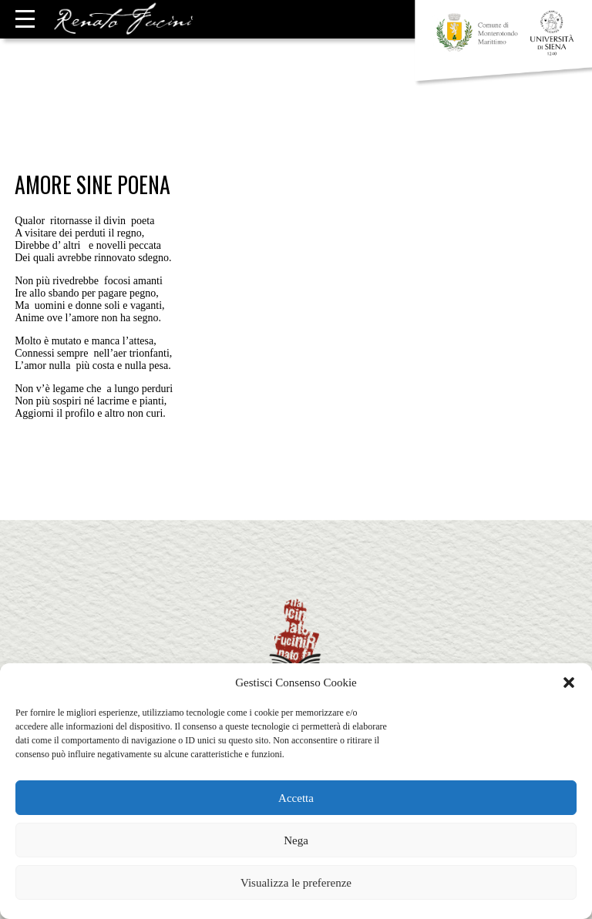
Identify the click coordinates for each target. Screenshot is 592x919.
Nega (296, 840)
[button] (569, 682)
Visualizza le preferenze (296, 883)
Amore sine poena (92, 184)
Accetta (296, 798)
